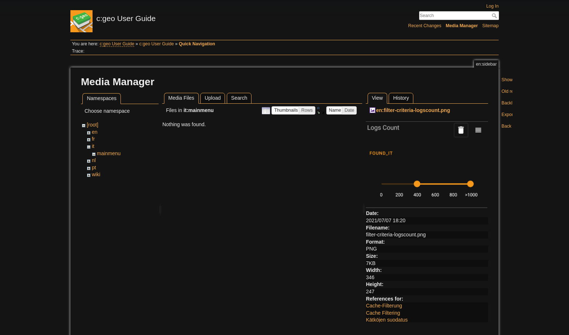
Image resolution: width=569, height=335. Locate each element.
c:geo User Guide (117, 43)
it (93, 146)
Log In (492, 6)
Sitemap (490, 25)
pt (94, 167)
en (95, 132)
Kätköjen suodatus (387, 320)
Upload (213, 98)
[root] (92, 125)
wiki (96, 174)
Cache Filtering (383, 313)
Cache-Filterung (384, 306)
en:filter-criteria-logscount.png (413, 110)
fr (93, 139)
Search (495, 15)
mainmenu (108, 153)
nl (94, 160)
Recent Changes (424, 25)
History (401, 98)
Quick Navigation (197, 43)
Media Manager (462, 25)
